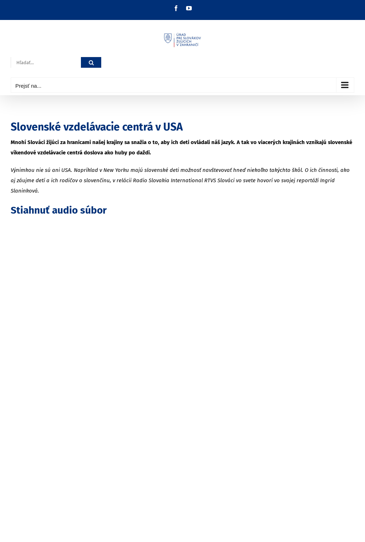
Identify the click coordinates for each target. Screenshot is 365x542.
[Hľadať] (91, 62)
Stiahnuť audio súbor (59, 210)
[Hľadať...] (46, 62)
